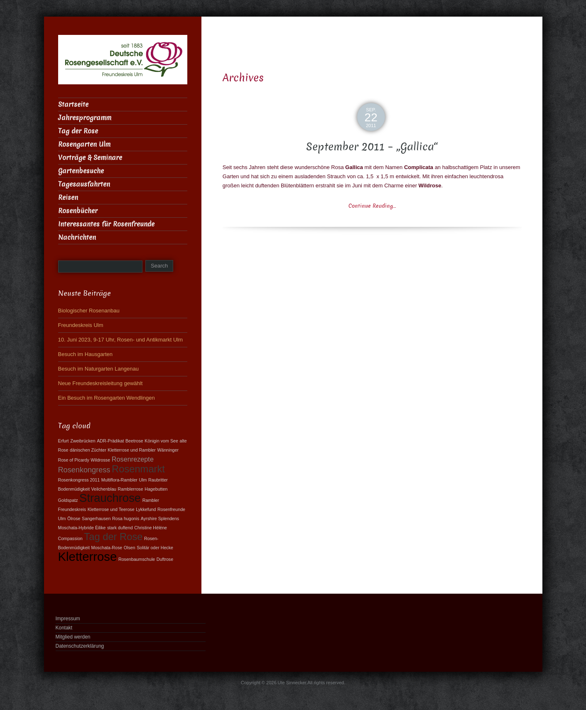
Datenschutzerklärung (80, 646)
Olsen (129, 547)
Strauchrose (110, 497)
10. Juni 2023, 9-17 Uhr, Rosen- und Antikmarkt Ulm (120, 340)
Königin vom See (161, 440)
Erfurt (63, 440)
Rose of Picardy (73, 459)
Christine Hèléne (150, 527)
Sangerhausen (96, 518)
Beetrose (134, 440)
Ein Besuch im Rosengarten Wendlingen (106, 398)
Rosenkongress (84, 470)
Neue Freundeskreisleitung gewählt (100, 383)
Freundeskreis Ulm (80, 325)
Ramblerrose (130, 488)
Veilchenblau (103, 488)
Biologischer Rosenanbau (89, 310)
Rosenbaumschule (136, 559)
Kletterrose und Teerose (111, 509)
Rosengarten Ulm (84, 144)
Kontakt (64, 628)
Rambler (150, 500)
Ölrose (73, 518)
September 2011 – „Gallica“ (372, 147)
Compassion (70, 538)
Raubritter (158, 479)
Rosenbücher (78, 210)
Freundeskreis (72, 509)
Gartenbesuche (81, 171)
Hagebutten (156, 488)
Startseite (73, 104)
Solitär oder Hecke (155, 547)
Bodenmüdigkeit (74, 488)
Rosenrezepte (133, 459)
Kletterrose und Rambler (132, 449)
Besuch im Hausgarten (85, 354)
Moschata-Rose (107, 547)
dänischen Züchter (88, 449)
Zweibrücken (82, 440)
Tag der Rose (78, 131)
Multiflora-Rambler (119, 479)
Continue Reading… (372, 205)
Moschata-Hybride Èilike (82, 527)
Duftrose (165, 559)
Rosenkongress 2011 (79, 479)
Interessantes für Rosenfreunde (106, 224)
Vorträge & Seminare (90, 157)
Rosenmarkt (138, 469)
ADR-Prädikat (110, 440)
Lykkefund (146, 509)
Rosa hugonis (125, 518)
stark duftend (120, 527)
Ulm (143, 479)
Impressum (68, 619)
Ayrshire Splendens (160, 518)
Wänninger (168, 449)
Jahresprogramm (84, 117)
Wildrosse (100, 459)
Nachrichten (77, 237)
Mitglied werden (73, 637)
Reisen (68, 197)
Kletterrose (87, 556)
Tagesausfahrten (84, 184)
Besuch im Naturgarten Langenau (98, 369)
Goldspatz (68, 500)
